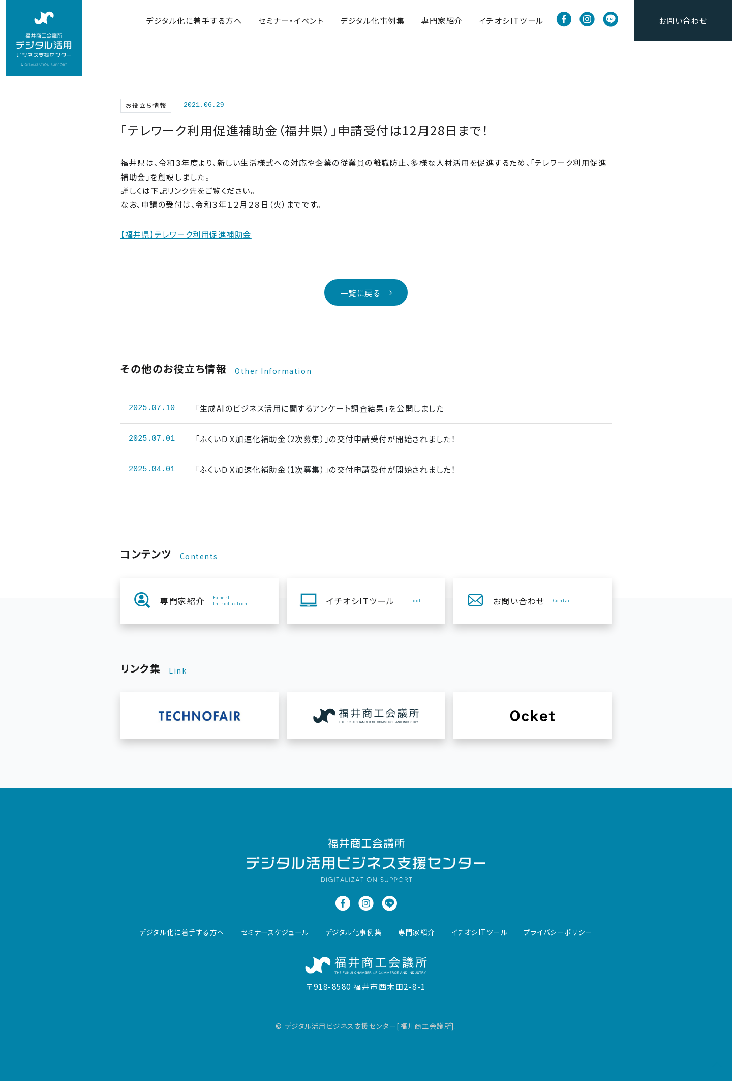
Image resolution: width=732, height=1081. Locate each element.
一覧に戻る (366, 292)
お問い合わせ (683, 19)
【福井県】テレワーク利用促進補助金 (186, 234)
